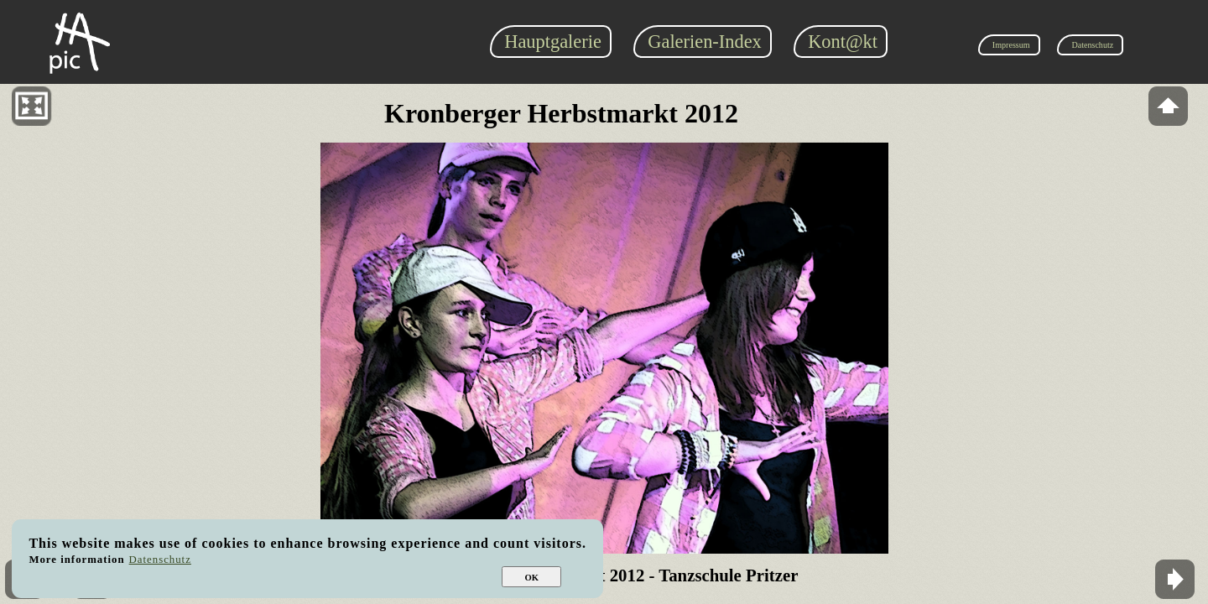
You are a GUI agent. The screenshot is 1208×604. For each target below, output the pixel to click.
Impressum (1011, 44)
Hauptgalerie (552, 41)
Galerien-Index (705, 41)
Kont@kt (842, 41)
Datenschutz (1092, 44)
